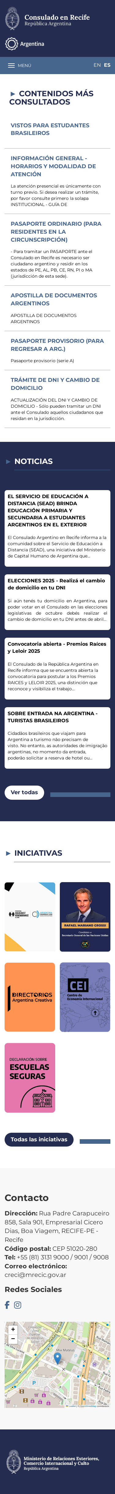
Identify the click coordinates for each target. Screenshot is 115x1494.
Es (107, 65)
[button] (57, 1358)
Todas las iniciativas (39, 1139)
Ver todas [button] (24, 792)
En (97, 65)
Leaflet (71, 1406)
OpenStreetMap (88, 1406)
